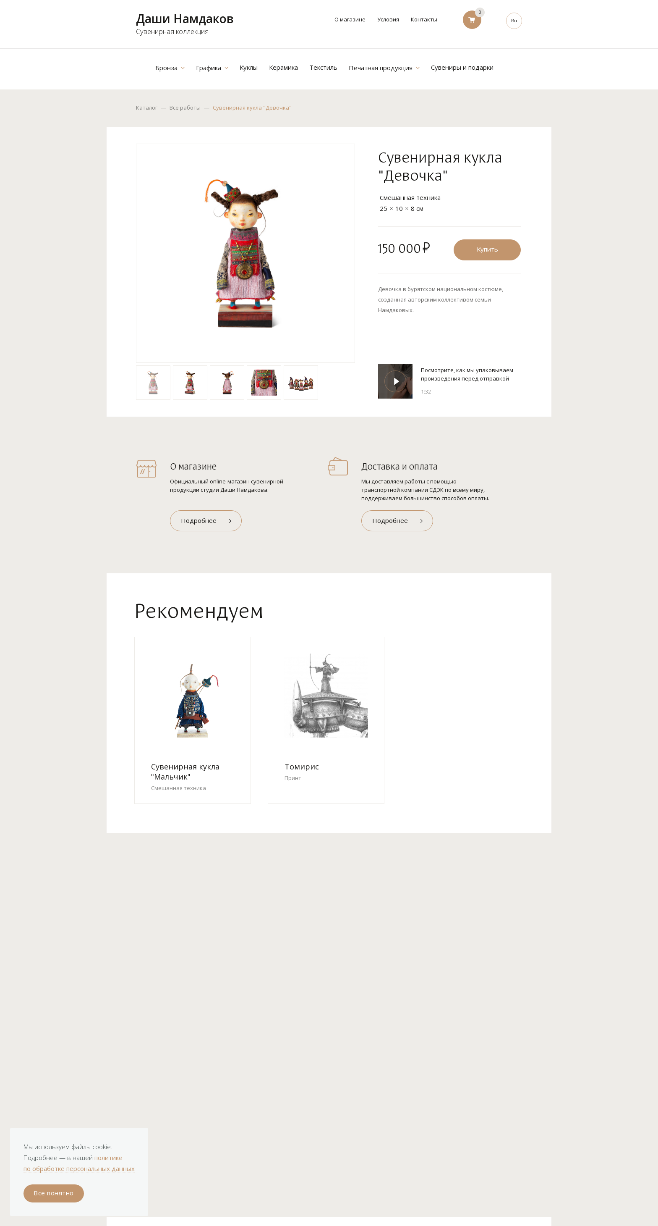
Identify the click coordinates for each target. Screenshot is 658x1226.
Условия (388, 19)
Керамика (283, 67)
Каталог (146, 107)
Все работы (185, 107)
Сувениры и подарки (462, 67)
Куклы (249, 67)
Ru (514, 20)
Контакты (424, 19)
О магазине (350, 19)
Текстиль (323, 67)
